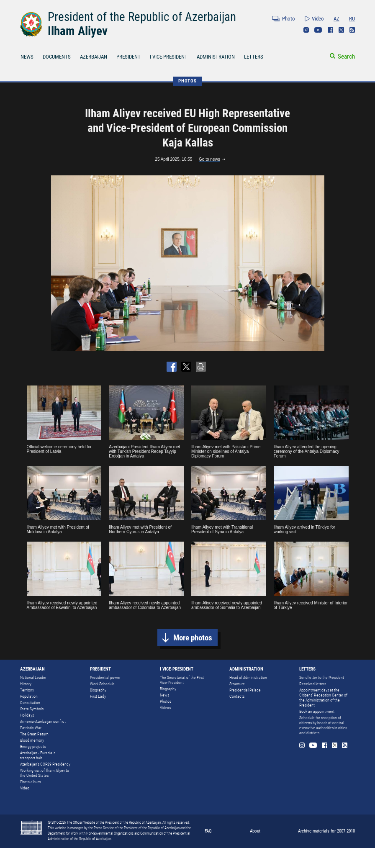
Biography (98, 690)
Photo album (30, 781)
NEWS (27, 57)
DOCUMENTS (57, 57)
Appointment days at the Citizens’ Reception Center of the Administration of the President (323, 697)
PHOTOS (187, 81)
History (25, 683)
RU (352, 18)
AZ (336, 18)
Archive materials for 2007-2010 (326, 831)
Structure (237, 683)
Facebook (330, 30)
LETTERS (253, 57)
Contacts (236, 696)
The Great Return (34, 734)
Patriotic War (30, 727)
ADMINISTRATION (216, 57)
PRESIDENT (128, 57)
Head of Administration (248, 677)
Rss (352, 30)
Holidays (27, 715)
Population (29, 696)
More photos (192, 637)
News (164, 695)
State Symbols (32, 709)
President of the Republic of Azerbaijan (142, 17)
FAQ (208, 831)
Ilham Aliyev (78, 31)
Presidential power (105, 677)
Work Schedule (102, 683)
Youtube (318, 30)
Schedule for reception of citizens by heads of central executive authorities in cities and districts (323, 725)
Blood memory (32, 740)
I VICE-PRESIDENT (169, 57)
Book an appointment (316, 711)
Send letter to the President (321, 677)
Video (318, 18)
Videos (165, 707)
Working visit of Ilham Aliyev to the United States (44, 773)
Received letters (312, 683)
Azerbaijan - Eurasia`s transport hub (37, 755)
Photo (288, 18)
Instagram (306, 30)
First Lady (98, 696)
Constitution (30, 702)
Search (346, 56)
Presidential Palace (245, 690)
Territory (27, 690)
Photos (165, 701)
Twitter (341, 30)
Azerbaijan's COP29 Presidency (45, 764)
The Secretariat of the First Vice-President (182, 680)
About (255, 831)
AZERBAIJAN (93, 57)
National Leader (33, 677)
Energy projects (33, 746)
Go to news (209, 159)
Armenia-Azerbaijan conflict (43, 721)
